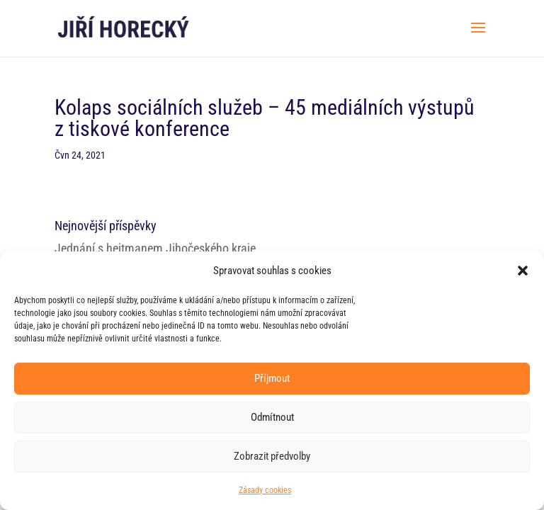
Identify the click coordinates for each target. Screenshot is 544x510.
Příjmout (272, 378)
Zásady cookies (265, 490)
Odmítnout (272, 417)
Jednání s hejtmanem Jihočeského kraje (155, 248)
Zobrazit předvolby (272, 456)
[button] (523, 271)
